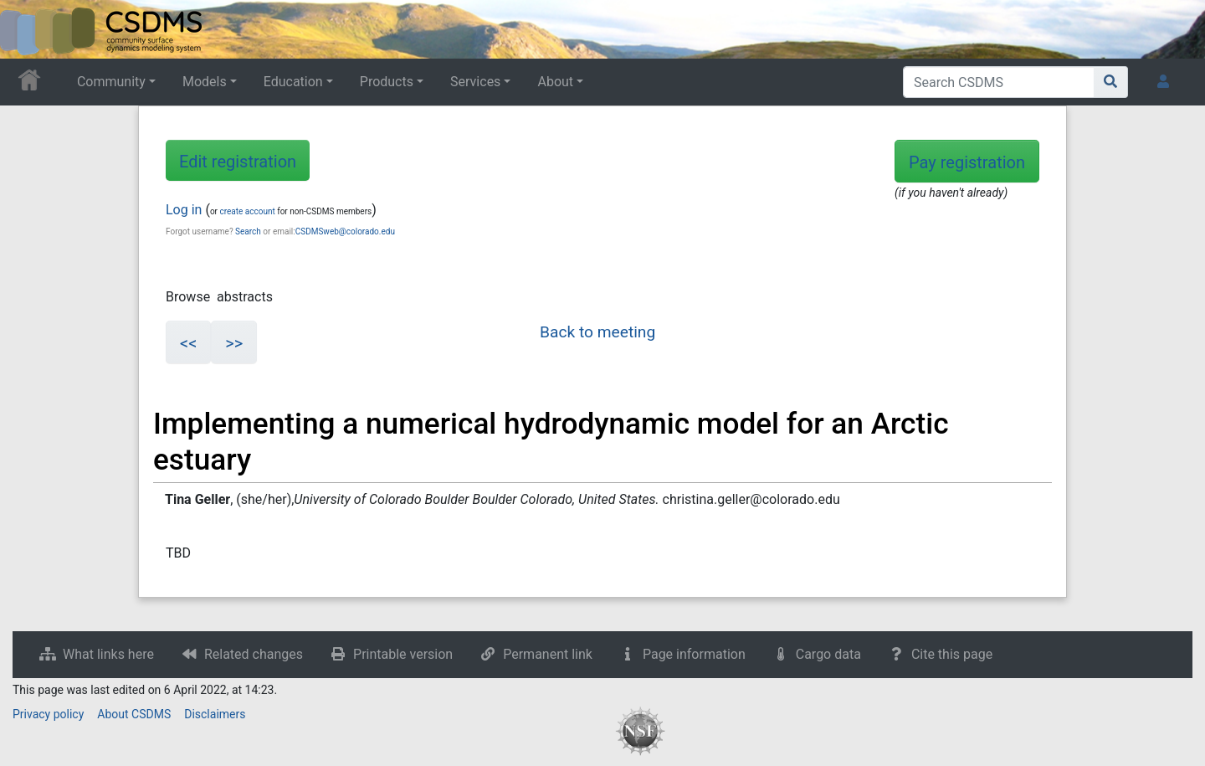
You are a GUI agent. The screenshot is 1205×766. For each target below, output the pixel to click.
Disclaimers (214, 714)
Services (475, 82)
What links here (108, 654)
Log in (184, 210)
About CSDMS (134, 714)
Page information (694, 654)
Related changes (253, 654)
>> (234, 343)
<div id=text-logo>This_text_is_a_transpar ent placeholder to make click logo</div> (26, 29)
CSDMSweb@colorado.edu (345, 231)
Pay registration (967, 162)
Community (111, 82)
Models (204, 82)
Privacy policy (48, 714)
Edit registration (237, 162)
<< (188, 343)
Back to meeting (597, 332)
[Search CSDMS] (999, 82)
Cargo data (828, 654)
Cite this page (951, 654)
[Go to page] (1111, 82)
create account (246, 211)
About (555, 82)
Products (386, 82)
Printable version (403, 654)
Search (248, 231)
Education (293, 82)
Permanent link (547, 654)
